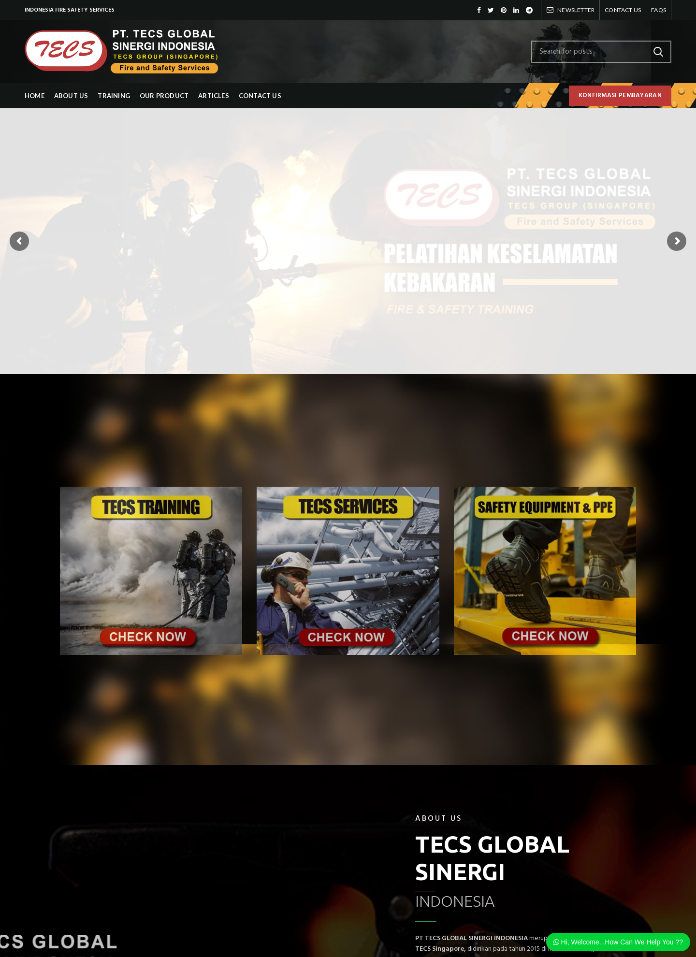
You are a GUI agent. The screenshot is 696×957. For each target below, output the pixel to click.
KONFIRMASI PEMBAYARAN (620, 95)
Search (658, 52)
